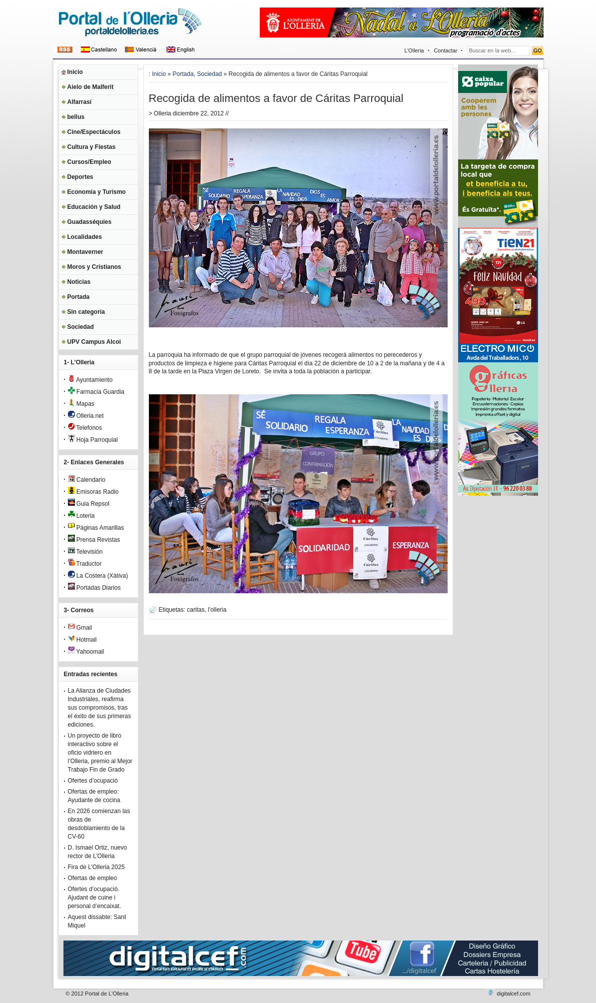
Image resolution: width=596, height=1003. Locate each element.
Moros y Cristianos (94, 266)
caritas (195, 609)
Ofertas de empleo (92, 878)
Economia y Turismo (96, 191)
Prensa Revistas (94, 539)
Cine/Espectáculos (94, 131)
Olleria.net (86, 415)
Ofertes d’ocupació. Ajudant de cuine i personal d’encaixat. (94, 898)
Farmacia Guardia (96, 391)
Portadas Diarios (94, 587)
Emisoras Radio (93, 491)
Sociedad (80, 326)
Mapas (81, 403)
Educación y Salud (94, 206)
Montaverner (85, 251)
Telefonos (85, 427)
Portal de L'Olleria (106, 994)
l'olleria (217, 609)
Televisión (85, 551)
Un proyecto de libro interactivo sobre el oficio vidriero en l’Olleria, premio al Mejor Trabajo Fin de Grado (100, 752)
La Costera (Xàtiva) (98, 575)
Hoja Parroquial (93, 439)
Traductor (85, 563)
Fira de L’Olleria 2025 (96, 867)
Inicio (75, 71)
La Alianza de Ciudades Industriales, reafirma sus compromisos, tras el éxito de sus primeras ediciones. (99, 707)
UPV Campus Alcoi (94, 341)
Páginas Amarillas (96, 527)
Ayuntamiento (90, 379)
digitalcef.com (513, 994)
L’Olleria (414, 50)
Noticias (79, 281)
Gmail (80, 627)
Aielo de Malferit (90, 86)
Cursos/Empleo (89, 161)
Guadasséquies (89, 221)
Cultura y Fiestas (91, 146)
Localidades (84, 236)
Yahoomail (86, 651)
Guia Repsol (88, 503)
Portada (78, 296)
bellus (76, 116)
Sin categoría (86, 311)
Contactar (446, 50)
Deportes (80, 176)
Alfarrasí (79, 101)
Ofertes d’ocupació (93, 780)
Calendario (86, 479)
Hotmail (82, 639)
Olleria (162, 113)
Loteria (81, 515)
